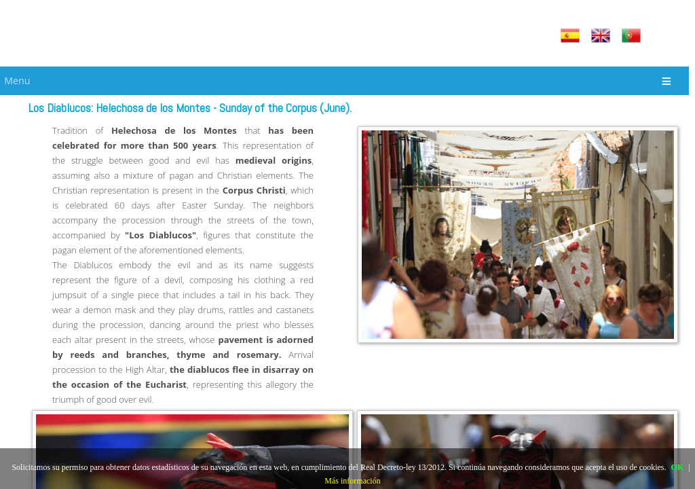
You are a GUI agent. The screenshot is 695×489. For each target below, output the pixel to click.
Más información (352, 481)
